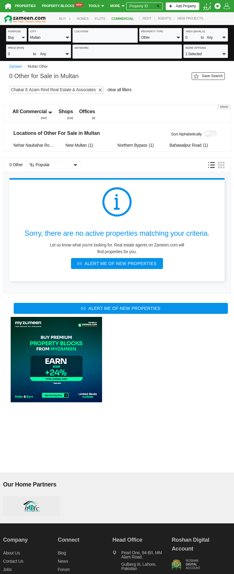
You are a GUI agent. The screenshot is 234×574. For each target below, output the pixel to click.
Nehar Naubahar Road (34, 145)
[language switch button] (206, 6)
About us (11, 553)
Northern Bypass (136, 145)
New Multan (79, 145)
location (81, 31)
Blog (62, 553)
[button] (16, 37)
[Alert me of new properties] (117, 263)
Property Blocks (62, 5)
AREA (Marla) (195, 31)
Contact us (13, 561)
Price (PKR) (16, 47)
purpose (14, 31)
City (33, 31)
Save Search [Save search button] (208, 76)
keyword (81, 47)
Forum (64, 569)
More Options (195, 47)
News (63, 561)
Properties (25, 6)
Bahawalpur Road (188, 145)
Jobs (7, 569)
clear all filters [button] (119, 90)
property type (152, 31)
